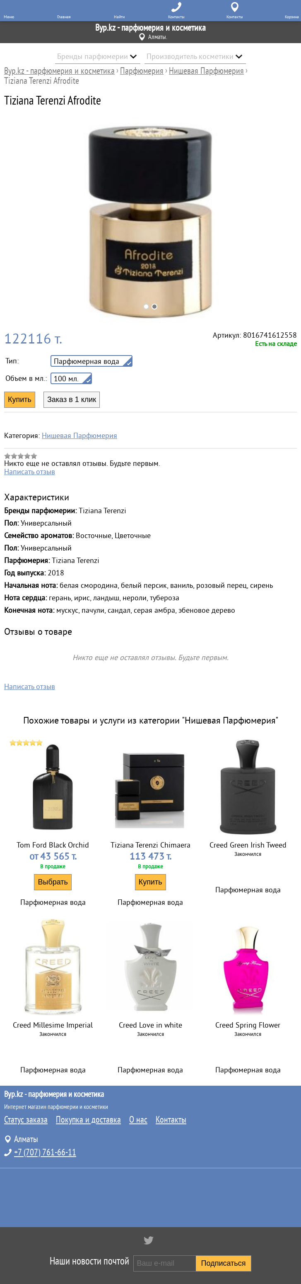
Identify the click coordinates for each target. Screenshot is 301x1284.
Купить (150, 882)
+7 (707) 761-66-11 (45, 1152)
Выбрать (53, 882)
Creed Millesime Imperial (53, 1025)
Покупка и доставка (88, 1120)
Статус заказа (26, 1120)
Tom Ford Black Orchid (53, 845)
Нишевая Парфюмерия (79, 435)
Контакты (171, 1120)
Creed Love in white (150, 1025)
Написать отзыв (29, 472)
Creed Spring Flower (247, 1025)
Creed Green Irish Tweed (248, 845)
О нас (138, 1120)
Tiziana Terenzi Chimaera (150, 845)
